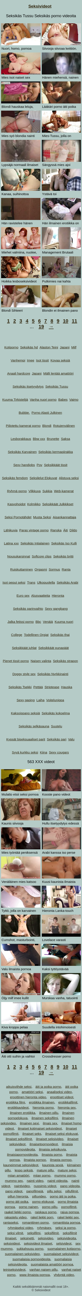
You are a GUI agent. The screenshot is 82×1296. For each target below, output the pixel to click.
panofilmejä (34, 1191)
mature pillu (45, 1170)
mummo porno (65, 1175)
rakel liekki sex (68, 1217)
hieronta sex (67, 1107)
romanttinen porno (35, 1222)
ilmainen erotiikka (22, 1113)
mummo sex (14, 1181)
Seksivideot (40, 6)
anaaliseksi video (59, 1092)
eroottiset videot (61, 1097)
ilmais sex (50, 1123)
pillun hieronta (18, 1196)
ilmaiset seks (31, 1133)
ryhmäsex (44, 1228)
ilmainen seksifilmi (44, 1118)
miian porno (41, 1175)
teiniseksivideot (14, 1269)
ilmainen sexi (29, 1123)
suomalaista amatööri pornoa (52, 1264)
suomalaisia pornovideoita (31, 1259)
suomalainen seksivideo (22, 1254)
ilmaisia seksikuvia (52, 1149)
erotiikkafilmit (67, 1102)
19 (41, 326)
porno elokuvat (43, 1201)
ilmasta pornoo (61, 1160)
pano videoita (70, 1186)
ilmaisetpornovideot (44, 1144)
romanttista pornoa (66, 1222)
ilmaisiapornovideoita (22, 1154)
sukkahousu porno (30, 1248)
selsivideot (64, 1243)
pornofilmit (68, 1207)
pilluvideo (39, 1196)
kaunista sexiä (52, 1165)
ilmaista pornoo (35, 1160)
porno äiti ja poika (63, 1196)
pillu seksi (54, 1191)
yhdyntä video (64, 1275)
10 (65, 321)
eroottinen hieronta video (28, 1097)
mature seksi (67, 1170)
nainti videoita (57, 1181)
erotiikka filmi (15, 1102)
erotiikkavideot (18, 1107)
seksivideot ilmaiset (38, 1243)
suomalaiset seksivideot (61, 1254)
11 (74, 321)
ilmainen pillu (48, 1113)
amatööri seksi (32, 1092)
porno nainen (28, 1207)
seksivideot (12, 1243)
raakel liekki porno (17, 1212)
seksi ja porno (65, 1228)
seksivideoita (66, 1238)
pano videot (13, 1191)
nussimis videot (45, 1186)
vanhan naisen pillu (44, 1269)
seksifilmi (33, 1233)
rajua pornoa (69, 1212)
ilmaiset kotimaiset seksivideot (40, 1128)
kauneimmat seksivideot (20, 1165)
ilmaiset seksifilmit (19, 1139)
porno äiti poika (17, 1201)
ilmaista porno (52, 1154)
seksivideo (45, 1238)
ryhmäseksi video (20, 1228)
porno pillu (49, 1207)
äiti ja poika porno (48, 1086)
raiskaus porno (45, 1212)
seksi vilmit (15, 1233)
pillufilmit (71, 1191)
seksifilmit (51, 1233)
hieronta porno (43, 1107)
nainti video (35, 1181)
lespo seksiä (24, 1170)
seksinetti (27, 1238)
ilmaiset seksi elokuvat (61, 1133)
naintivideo (22, 1186)
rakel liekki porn (42, 1217)
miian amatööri (18, 1175)
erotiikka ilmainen (41, 1102)
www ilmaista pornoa (34, 1275)
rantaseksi (10, 1222)
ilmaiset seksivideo (49, 1139)
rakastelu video (16, 1217)
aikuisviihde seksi (18, 1086)
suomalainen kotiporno (63, 1248)
